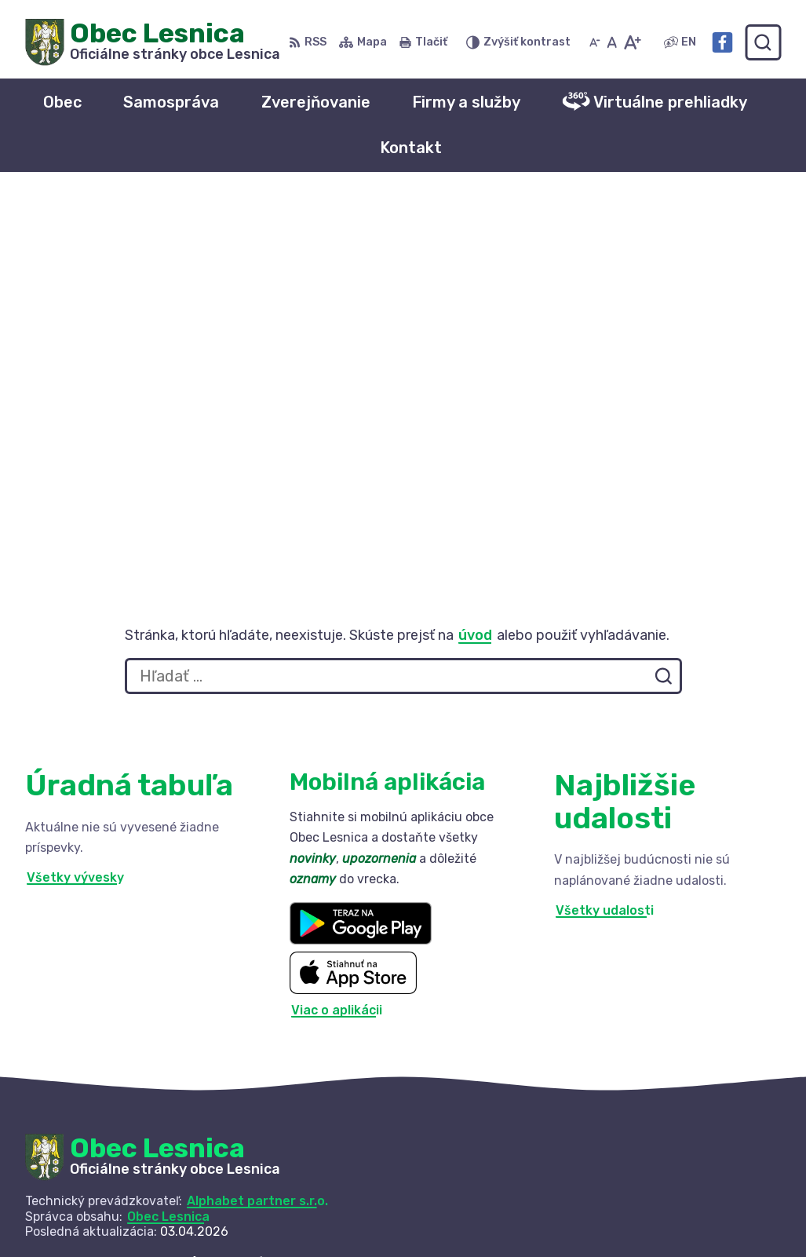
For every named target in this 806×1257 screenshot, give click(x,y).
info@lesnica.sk (641, 1204)
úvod (475, 256)
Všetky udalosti (605, 531)
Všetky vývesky (75, 498)
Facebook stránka (649, 1222)
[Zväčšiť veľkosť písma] (632, 42)
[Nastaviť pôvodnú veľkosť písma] (612, 42)
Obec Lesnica (168, 837)
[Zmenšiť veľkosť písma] (595, 42)
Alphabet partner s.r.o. (257, 822)
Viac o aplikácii (336, 630)
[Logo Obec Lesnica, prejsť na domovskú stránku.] (152, 42)
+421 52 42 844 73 (651, 1187)
